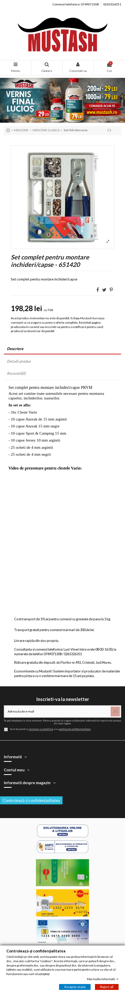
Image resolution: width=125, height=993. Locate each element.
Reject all (106, 987)
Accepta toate (74, 987)
